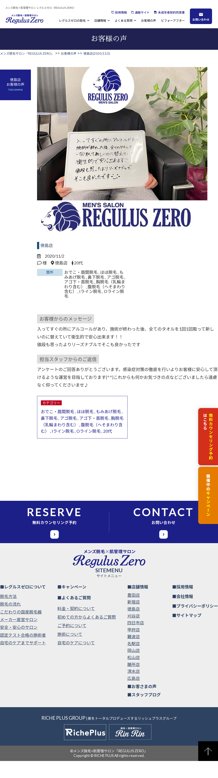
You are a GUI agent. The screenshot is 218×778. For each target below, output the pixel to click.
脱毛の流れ (10, 621)
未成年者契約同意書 (171, 12)
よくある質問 (124, 20)
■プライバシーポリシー (195, 623)
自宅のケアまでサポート (23, 660)
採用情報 (121, 12)
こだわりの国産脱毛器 (21, 629)
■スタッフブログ (144, 711)
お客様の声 (148, 20)
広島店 (133, 695)
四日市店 (135, 639)
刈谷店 (133, 633)
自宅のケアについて (76, 659)
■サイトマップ (186, 632)
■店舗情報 (137, 603)
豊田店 (133, 612)
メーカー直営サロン (18, 636)
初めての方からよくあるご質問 (86, 634)
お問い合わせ (200, 19)
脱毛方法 (8, 613)
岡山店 (133, 667)
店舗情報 (100, 20)
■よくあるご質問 (74, 614)
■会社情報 (182, 613)
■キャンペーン (71, 603)
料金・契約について (76, 625)
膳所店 (133, 681)
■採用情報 (182, 603)
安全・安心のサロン (18, 644)
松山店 (133, 674)
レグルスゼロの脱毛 (72, 20)
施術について (69, 651)
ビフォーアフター (173, 20)
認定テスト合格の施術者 (23, 652)
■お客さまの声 (141, 703)
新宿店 (133, 619)
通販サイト (142, 12)
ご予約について (72, 642)
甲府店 (133, 646)
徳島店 (46, 245)
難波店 (133, 653)
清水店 (133, 688)
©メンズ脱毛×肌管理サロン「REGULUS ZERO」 (109, 768)
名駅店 (133, 660)
